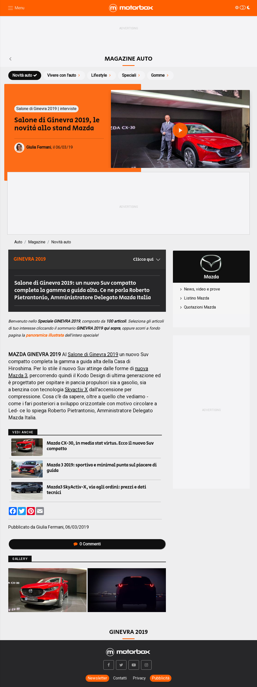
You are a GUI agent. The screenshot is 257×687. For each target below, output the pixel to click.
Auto (18, 242)
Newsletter (97, 678)
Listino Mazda (196, 298)
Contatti (120, 678)
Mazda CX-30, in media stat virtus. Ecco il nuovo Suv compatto (100, 446)
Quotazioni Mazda (200, 307)
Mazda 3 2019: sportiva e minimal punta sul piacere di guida (102, 468)
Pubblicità (160, 678)
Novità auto (24, 75)
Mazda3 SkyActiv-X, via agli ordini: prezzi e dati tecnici (96, 490)
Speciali (131, 75)
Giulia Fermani (49, 527)
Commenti (87, 544)
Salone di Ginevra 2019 (93, 354)
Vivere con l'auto (64, 75)
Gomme (160, 75)
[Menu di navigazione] (16, 8)
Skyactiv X (76, 389)
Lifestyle (101, 75)
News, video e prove (202, 289)
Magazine (36, 242)
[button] (108, 665)
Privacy (139, 678)
